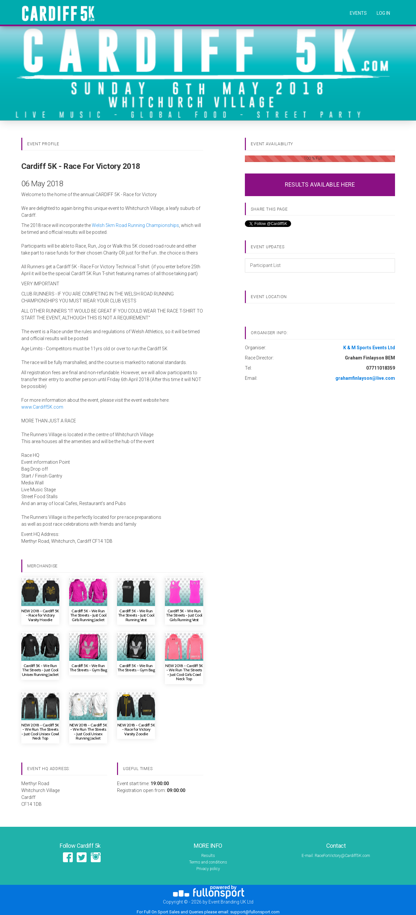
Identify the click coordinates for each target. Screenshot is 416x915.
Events (358, 13)
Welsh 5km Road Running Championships (135, 225)
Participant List (265, 265)
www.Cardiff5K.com (42, 407)
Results (208, 855)
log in (383, 13)
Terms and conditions (208, 862)
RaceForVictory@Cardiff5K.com (342, 855)
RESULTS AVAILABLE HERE (320, 184)
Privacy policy (208, 868)
